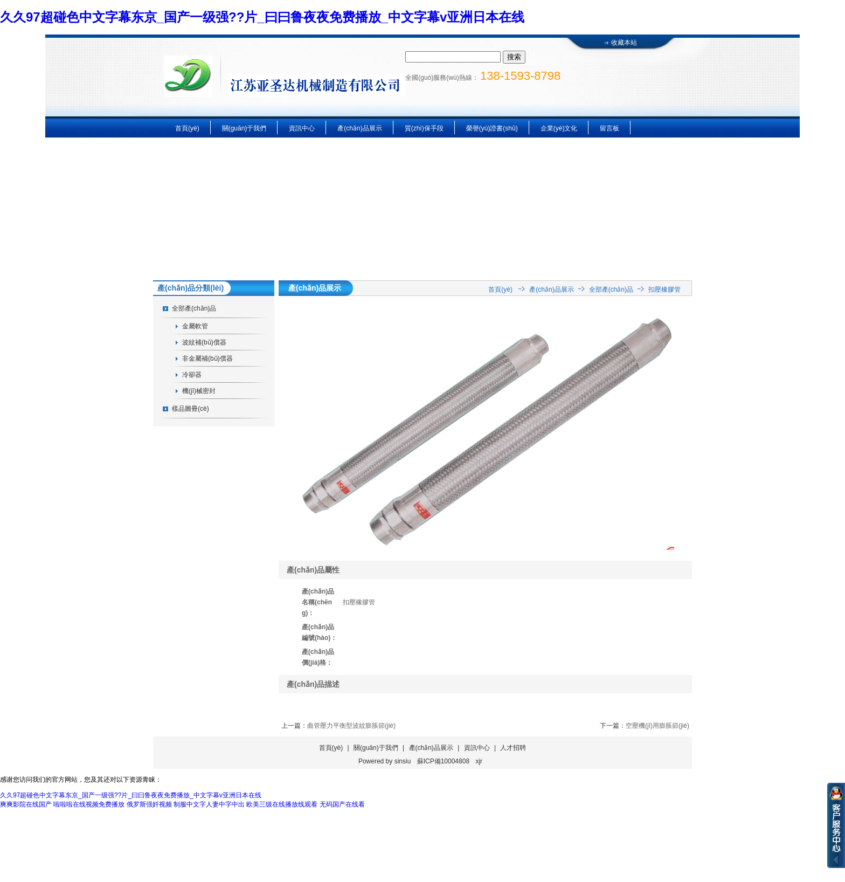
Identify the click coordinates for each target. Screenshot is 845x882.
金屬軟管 (195, 326)
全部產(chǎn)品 (194, 308)
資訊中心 (302, 128)
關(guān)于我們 (244, 128)
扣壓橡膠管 (664, 289)
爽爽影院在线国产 (26, 804)
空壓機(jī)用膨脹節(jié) (657, 725)
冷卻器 (192, 374)
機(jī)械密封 (199, 391)
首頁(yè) (187, 128)
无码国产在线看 (342, 804)
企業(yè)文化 (559, 128)
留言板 (609, 128)
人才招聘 (513, 748)
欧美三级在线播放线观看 (281, 804)
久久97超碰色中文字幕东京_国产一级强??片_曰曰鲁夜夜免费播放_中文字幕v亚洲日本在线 (262, 17)
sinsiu (402, 761)
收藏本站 (624, 42)
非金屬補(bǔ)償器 (207, 358)
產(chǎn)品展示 (359, 128)
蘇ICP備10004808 (443, 761)
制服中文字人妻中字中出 (209, 804)
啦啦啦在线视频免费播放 (88, 804)
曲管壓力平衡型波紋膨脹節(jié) (351, 725)
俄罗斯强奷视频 (149, 804)
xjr (478, 761)
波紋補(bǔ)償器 (204, 342)
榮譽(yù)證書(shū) (492, 128)
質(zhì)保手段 (424, 128)
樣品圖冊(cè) (190, 408)
